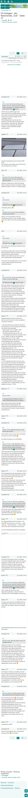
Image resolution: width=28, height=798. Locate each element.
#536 (24, 599)
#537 (24, 634)
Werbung (17, 788)
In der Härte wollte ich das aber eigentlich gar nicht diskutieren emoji (13, 693)
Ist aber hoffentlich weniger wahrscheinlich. (13, 212)
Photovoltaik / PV (6, 10)
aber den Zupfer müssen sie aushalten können (13, 641)
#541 (24, 729)
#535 (24, 575)
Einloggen (4, 775)
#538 (24, 669)
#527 (24, 316)
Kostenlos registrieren (7, 777)
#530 (24, 423)
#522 (24, 134)
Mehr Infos (17, 777)
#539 (24, 686)
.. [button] (14, 110)
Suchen (3, 782)
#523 (24, 170)
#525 (24, 231)
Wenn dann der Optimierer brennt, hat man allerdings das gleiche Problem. (13, 178)
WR (9, 343)
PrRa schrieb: (5, 277)
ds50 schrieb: (5, 104)
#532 (24, 494)
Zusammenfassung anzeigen (9, 22)
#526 (24, 270)
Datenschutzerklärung (6, 785)
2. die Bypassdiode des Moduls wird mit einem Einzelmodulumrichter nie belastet (12, 397)
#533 (24, 519)
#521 (24, 97)
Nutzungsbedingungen (6, 788)
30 (22, 53)
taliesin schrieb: (6, 395)
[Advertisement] (14, 38)
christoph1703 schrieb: (8, 177)
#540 (24, 722)
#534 (24, 557)
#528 (24, 388)
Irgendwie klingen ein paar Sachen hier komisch (13, 430)
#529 (24, 416)
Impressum (10, 782)
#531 (24, 471)
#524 (24, 193)
